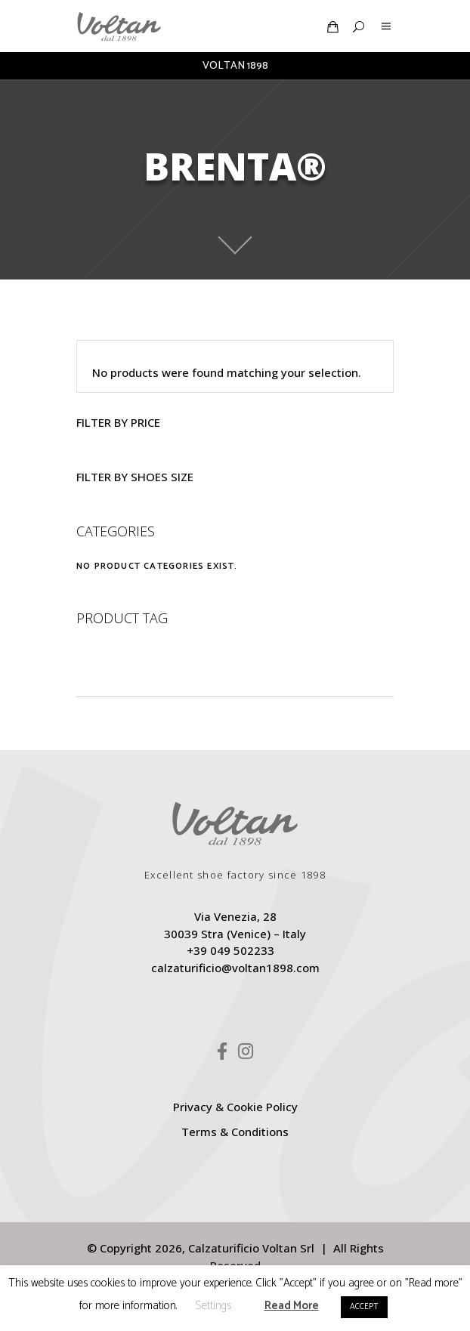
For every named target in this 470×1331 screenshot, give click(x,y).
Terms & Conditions (235, 1131)
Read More (291, 1305)
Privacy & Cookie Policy (235, 1106)
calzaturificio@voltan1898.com (235, 967)
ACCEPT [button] (364, 1307)
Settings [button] (213, 1305)
